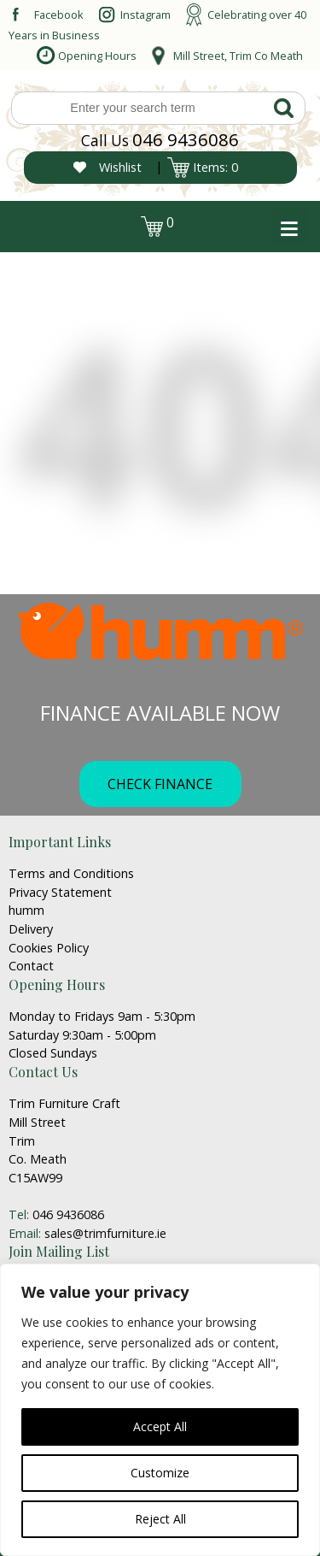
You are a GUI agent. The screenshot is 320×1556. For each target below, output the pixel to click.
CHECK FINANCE (160, 784)
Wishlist (120, 167)
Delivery (31, 929)
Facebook (59, 14)
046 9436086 (185, 139)
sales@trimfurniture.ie (105, 1233)
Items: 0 (215, 167)
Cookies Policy (49, 948)
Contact (31, 966)
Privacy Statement (60, 892)
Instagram (145, 14)
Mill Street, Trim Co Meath (238, 55)
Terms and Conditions (71, 873)
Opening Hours (97, 55)
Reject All (160, 1519)
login (40, 222)
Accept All (160, 1426)
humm (26, 910)
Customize (160, 1473)
